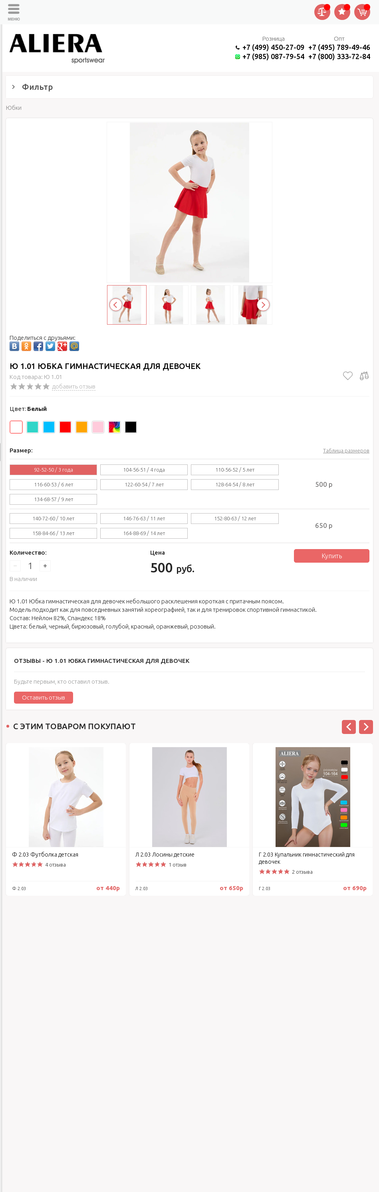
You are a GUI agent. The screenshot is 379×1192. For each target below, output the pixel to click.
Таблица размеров (346, 450)
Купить (331, 555)
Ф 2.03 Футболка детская (45, 854)
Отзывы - (101, 660)
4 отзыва (55, 864)
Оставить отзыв (43, 697)
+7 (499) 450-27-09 (273, 47)
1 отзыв (178, 864)
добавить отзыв (73, 386)
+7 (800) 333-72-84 (339, 56)
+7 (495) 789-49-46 (339, 47)
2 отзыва (302, 872)
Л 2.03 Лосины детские (164, 854)
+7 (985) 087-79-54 (273, 56)
